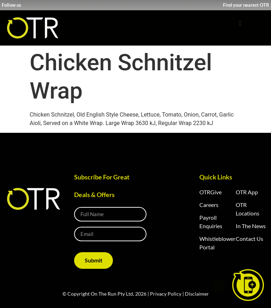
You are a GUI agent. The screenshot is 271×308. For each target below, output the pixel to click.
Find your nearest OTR (246, 5)
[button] (240, 23)
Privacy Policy (165, 294)
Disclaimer (197, 294)
